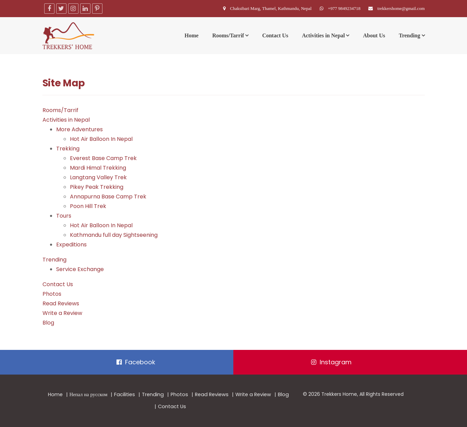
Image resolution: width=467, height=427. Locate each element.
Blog (48, 323)
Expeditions (71, 244)
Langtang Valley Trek (98, 177)
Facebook (135, 362)
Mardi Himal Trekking (98, 168)
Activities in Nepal (323, 35)
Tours (63, 216)
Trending (409, 35)
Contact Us (275, 35)
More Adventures (79, 129)
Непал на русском (89, 394)
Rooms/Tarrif (228, 35)
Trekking (67, 148)
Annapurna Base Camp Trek (108, 196)
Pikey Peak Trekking (96, 187)
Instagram (331, 362)
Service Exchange (80, 269)
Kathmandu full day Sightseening (114, 235)
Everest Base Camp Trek (103, 158)
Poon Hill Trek (88, 206)
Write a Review (62, 313)
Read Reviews (60, 303)
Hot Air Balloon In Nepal (101, 139)
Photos (51, 294)
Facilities (124, 394)
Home (192, 35)
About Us (374, 35)
